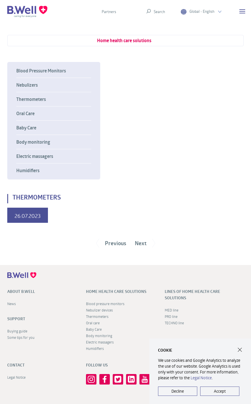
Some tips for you (21, 337)
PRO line (171, 316)
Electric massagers (34, 156)
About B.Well (21, 291)
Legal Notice (16, 377)
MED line (171, 310)
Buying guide (17, 331)
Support (16, 319)
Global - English (201, 11)
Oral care (93, 323)
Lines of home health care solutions (192, 295)
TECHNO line (174, 323)
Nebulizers (27, 85)
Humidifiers (28, 170)
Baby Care (26, 127)
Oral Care (25, 113)
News (11, 303)
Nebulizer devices (99, 310)
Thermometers (31, 99)
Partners (109, 11)
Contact (16, 365)
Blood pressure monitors (105, 303)
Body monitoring (33, 142)
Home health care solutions (124, 40)
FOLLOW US (97, 365)
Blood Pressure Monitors (41, 70)
